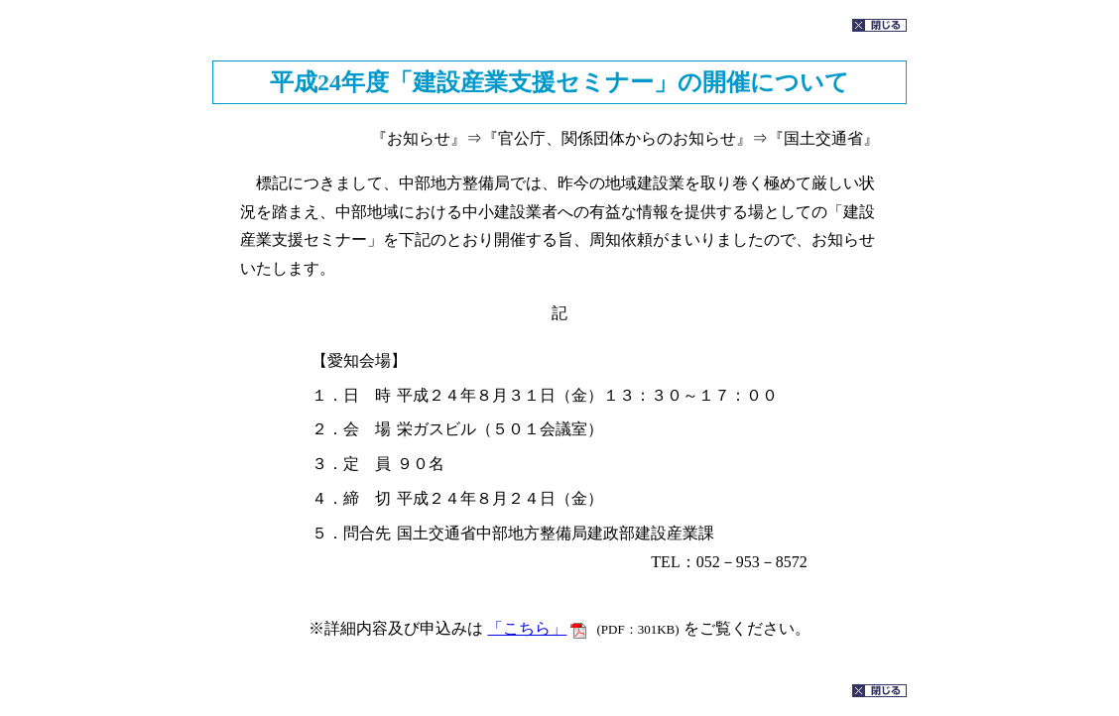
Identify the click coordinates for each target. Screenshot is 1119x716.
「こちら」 (526, 628)
